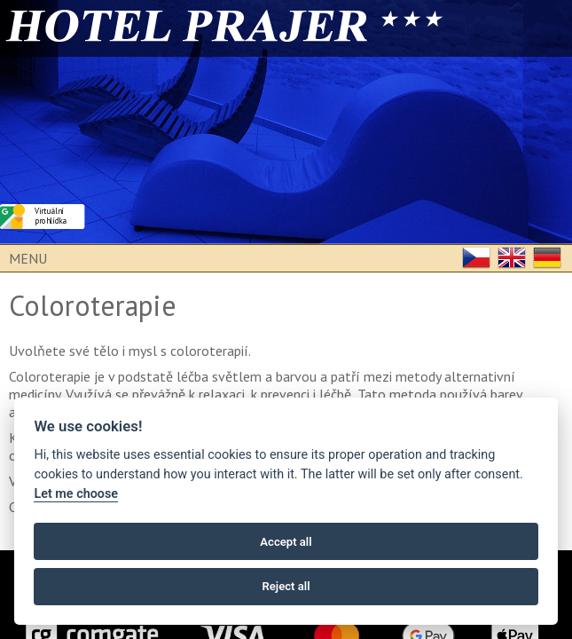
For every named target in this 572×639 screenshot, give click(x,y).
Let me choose (76, 493)
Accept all (285, 541)
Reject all (286, 586)
